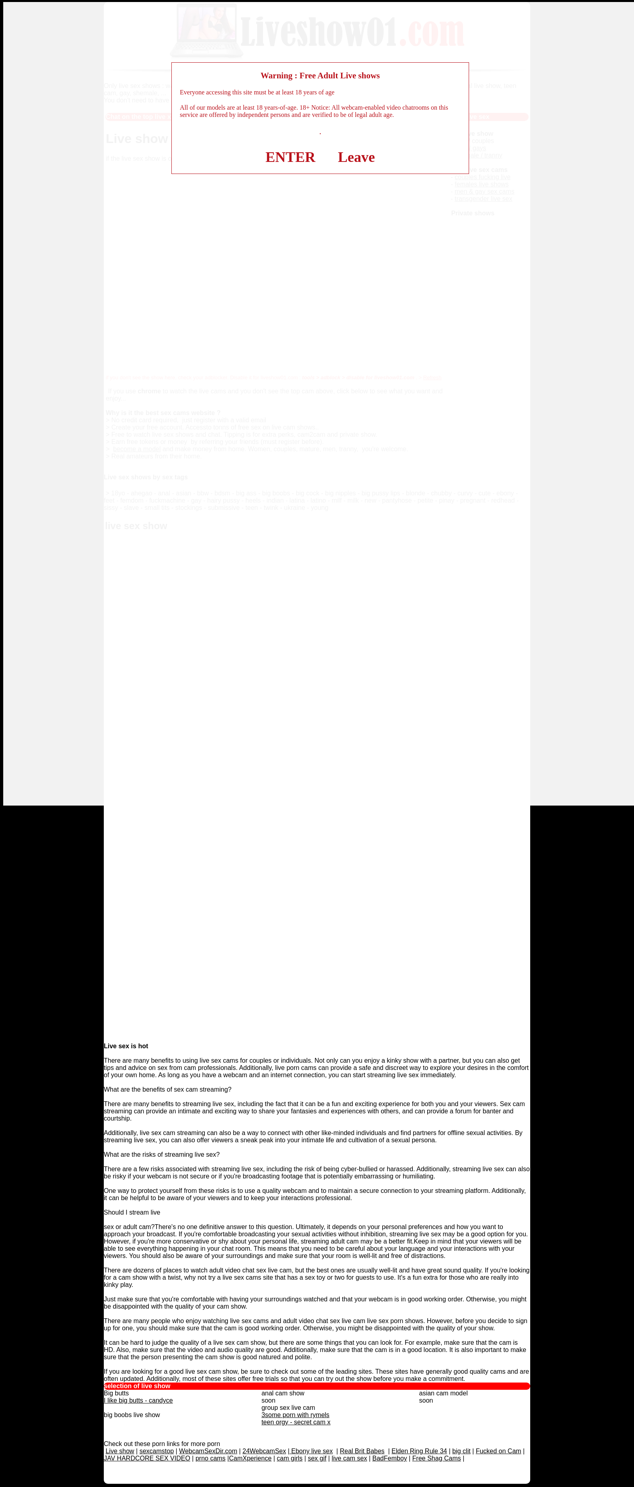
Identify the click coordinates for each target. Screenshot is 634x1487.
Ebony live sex (311, 1451)
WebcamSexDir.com (208, 1451)
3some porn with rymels (295, 1414)
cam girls (290, 1458)
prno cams (211, 1458)
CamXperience (250, 1458)
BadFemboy (390, 1458)
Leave (356, 157)
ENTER (290, 157)
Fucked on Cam (498, 1451)
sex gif (317, 1458)
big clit (461, 1451)
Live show (119, 1451)
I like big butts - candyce (138, 1400)
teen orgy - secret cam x (296, 1422)
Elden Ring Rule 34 (419, 1451)
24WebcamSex (264, 1451)
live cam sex (349, 1458)
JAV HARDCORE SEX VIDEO (147, 1458)
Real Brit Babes (362, 1451)
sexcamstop (157, 1451)
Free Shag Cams (436, 1458)
